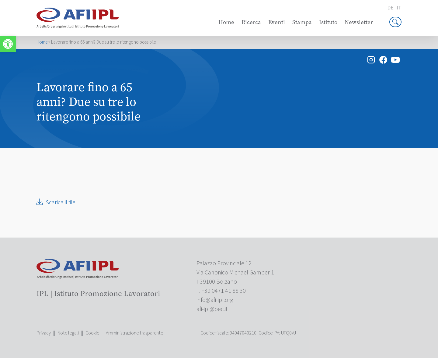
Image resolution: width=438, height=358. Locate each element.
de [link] (390, 8)
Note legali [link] (68, 333)
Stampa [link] (302, 22)
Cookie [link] (92, 333)
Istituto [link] (328, 22)
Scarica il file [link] (60, 202)
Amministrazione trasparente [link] (134, 333)
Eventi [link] (276, 22)
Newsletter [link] (359, 22)
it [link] (399, 8)
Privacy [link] (43, 333)
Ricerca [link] (251, 22)
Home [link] (226, 22)
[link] (8, 44)
